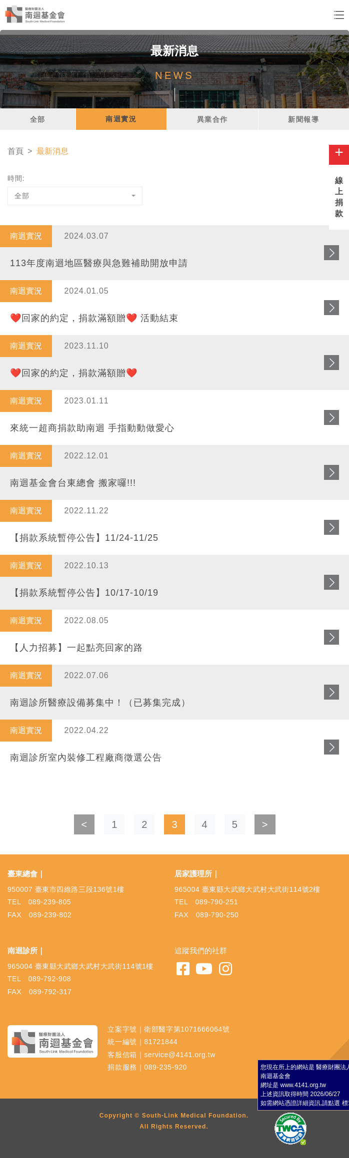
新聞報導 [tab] (303, 119)
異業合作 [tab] (212, 119)
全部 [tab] (38, 119)
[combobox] (75, 196)
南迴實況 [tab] (121, 119)
